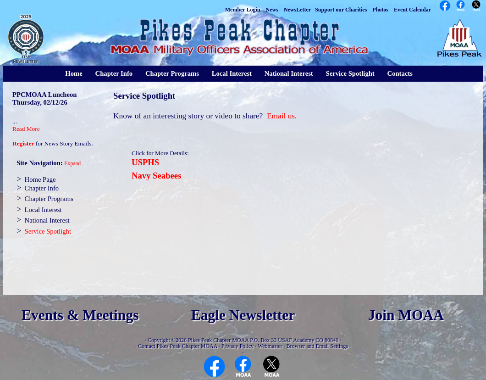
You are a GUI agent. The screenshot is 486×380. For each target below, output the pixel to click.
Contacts (400, 73)
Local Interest (232, 73)
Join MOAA (406, 315)
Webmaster (270, 346)
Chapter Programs (172, 73)
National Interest (289, 73)
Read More (26, 128)
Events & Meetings (80, 315)
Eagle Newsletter (243, 315)
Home (73, 73)
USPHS (145, 162)
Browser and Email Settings (317, 346)
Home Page (40, 179)
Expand (72, 164)
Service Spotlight (350, 73)
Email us (281, 116)
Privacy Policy (237, 346)
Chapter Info (114, 73)
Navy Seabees (156, 175)
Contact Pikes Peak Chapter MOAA (177, 346)
